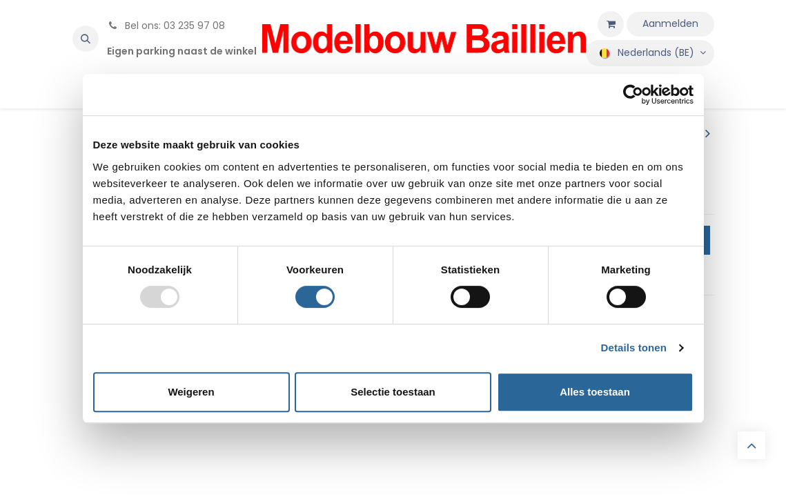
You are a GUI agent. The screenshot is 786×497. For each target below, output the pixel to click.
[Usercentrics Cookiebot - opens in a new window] (633, 94)
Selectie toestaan (393, 392)
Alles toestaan (595, 392)
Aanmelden (670, 23)
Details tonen (634, 347)
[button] (85, 39)
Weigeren (191, 392)
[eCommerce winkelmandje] (611, 24)
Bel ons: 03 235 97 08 (166, 25)
